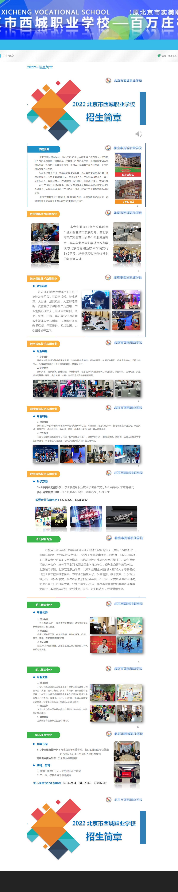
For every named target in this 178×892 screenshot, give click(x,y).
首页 (164, 56)
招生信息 (172, 56)
